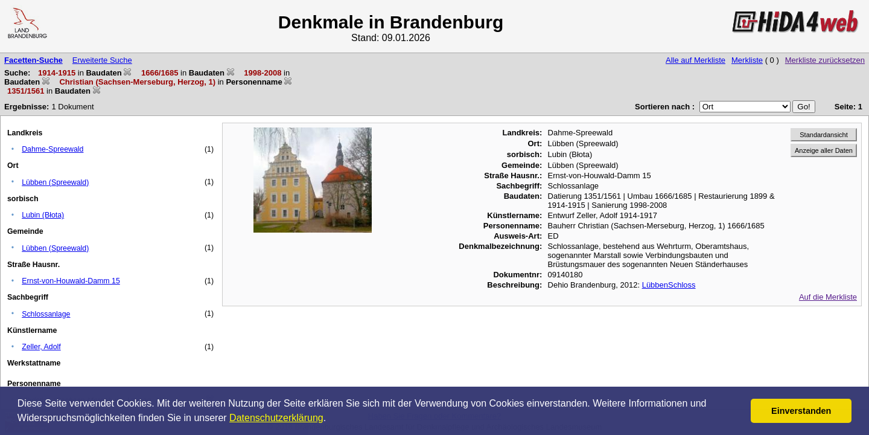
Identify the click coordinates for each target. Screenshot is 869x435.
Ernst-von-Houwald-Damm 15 (71, 281)
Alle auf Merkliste (695, 60)
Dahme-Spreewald (52, 149)
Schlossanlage (46, 314)
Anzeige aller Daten (824, 150)
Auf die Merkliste (828, 296)
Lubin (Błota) (43, 215)
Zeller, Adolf (41, 347)
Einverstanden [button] (801, 411)
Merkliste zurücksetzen (825, 60)
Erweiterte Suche (102, 60)
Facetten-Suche (33, 60)
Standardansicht (824, 134)
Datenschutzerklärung (276, 418)
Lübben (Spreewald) (55, 182)
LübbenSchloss (669, 284)
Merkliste (747, 60)
